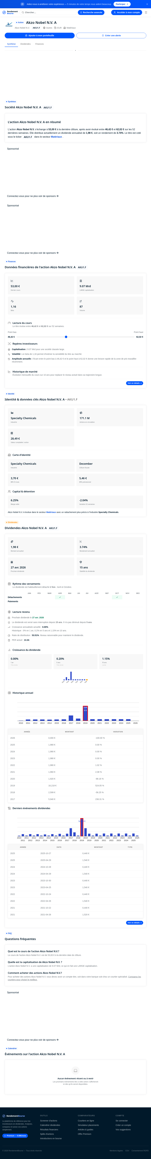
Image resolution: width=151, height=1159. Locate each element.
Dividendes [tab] (25, 44)
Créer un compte (123, 1125)
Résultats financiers (49, 1129)
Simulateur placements (88, 1125)
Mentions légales (116, 1151)
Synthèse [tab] (11, 44)
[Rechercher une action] (48, 12)
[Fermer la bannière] (147, 4)
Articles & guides (85, 1129)
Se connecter (122, 1120)
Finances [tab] (39, 44)
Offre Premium (84, 1134)
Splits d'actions (47, 1134)
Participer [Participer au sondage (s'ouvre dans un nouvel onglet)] (122, 4)
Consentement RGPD (140, 1151)
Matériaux (69, 28)
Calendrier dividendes (50, 1125)
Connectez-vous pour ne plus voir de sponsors (32, 196)
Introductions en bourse (51, 1138)
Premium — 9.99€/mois (15, 1136)
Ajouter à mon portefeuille (39, 35)
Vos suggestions (123, 1129)
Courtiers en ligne (86, 1120)
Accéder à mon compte (127, 12)
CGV (127, 1151)
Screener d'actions (48, 1120)
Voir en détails (135, 383)
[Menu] (146, 12)
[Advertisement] (75, 74)
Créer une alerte (111, 35)
